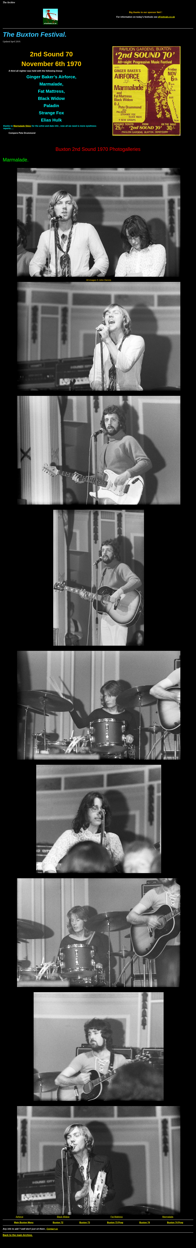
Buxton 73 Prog (115, 1222)
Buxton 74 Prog (175, 1222)
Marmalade (167, 1217)
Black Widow (63, 1217)
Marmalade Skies (22, 126)
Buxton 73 (84, 1222)
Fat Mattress (117, 1217)
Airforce (19, 1217)
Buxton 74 (144, 1222)
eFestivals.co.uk (166, 17)
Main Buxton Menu (23, 1222)
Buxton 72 (58, 1222)
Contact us (52, 1229)
